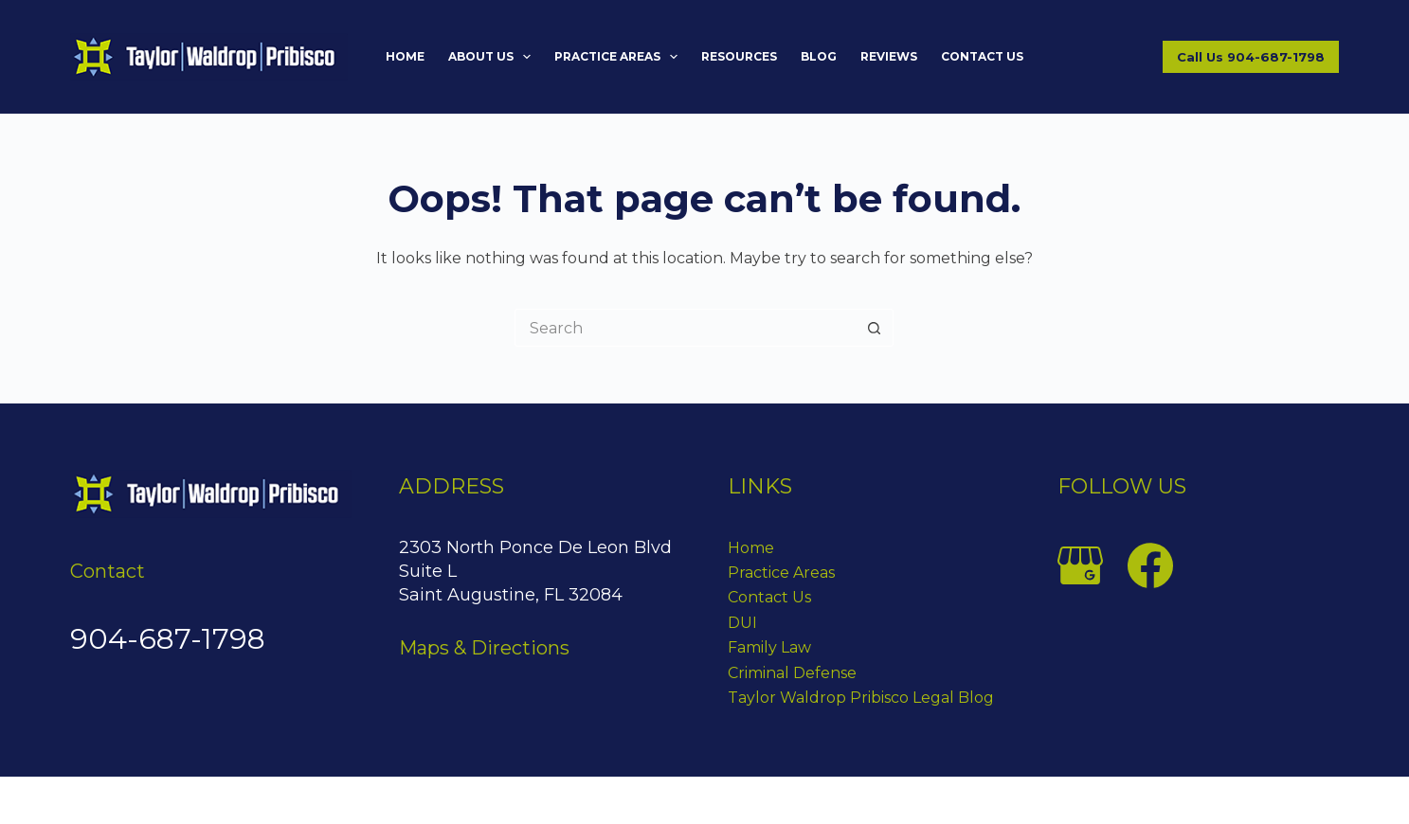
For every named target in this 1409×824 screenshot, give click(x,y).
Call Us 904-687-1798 (1251, 56)
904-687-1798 (167, 638)
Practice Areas (619, 56)
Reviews (888, 56)
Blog (819, 56)
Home (405, 56)
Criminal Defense (792, 673)
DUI (742, 623)
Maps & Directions (484, 647)
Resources (739, 56)
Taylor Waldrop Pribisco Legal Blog (861, 698)
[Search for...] (685, 328)
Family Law (769, 647)
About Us (493, 56)
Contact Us (982, 56)
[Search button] (875, 328)
